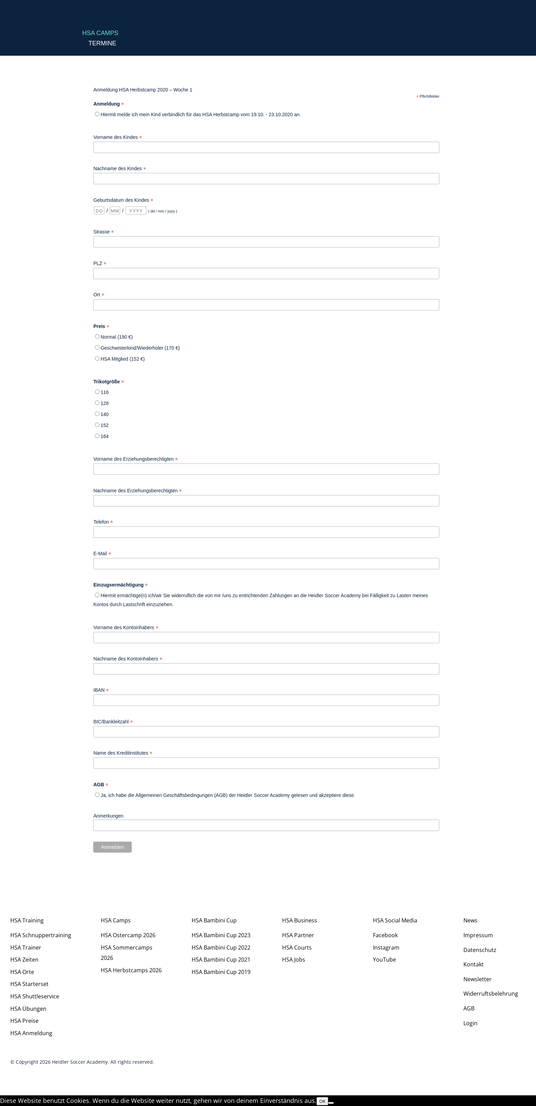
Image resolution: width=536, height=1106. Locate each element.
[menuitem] (350, 16)
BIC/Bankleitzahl (113, 722)
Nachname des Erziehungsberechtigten (137, 491)
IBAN (101, 690)
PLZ (99, 263)
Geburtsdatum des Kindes (123, 200)
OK (322, 1101)
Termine (102, 43)
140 (104, 414)
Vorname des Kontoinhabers (125, 627)
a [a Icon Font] (173, 15)
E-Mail (102, 553)
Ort (98, 295)
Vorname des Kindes (117, 137)
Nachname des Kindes (119, 168)
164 (104, 436)
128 (104, 403)
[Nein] (331, 1103)
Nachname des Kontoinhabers (127, 659)
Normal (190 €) (116, 337)
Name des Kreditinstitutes (122, 753)
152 (104, 425)
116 (104, 392)
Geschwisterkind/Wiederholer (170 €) (140, 348)
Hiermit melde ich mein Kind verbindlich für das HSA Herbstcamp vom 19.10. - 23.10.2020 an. (200, 114)
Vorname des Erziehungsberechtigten (135, 459)
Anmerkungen (108, 816)
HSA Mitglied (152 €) (122, 359)
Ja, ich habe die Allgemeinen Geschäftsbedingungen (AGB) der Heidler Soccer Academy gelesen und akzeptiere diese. (227, 795)
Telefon (103, 522)
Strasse (103, 232)
